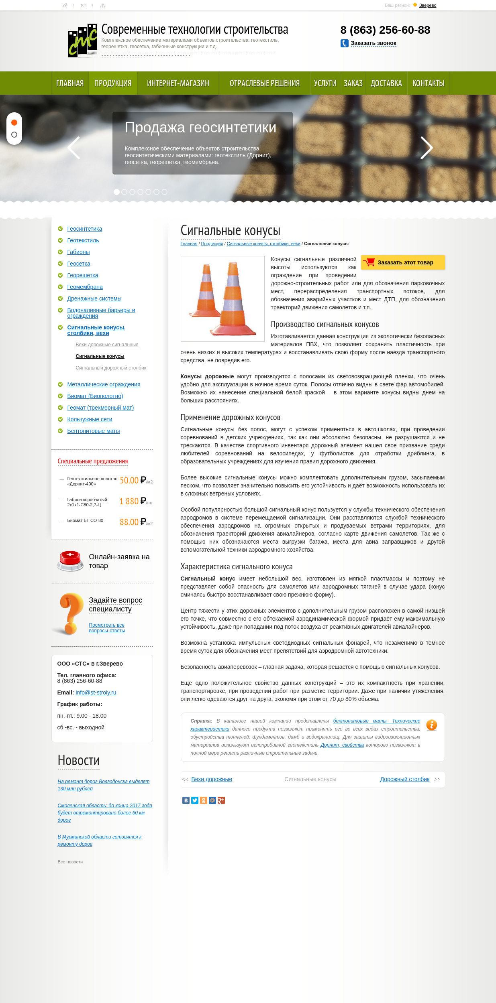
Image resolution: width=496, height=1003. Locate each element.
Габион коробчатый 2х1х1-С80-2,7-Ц (87, 502)
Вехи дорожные (212, 779)
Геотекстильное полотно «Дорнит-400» (92, 481)
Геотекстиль (83, 240)
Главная (65, 5)
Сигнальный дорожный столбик (111, 368)
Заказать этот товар (406, 262)
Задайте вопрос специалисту (116, 604)
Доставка (386, 83)
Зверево (428, 5)
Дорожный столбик (405, 779)
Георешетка (82, 275)
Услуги (325, 83)
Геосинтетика (84, 228)
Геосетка (78, 263)
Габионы (78, 252)
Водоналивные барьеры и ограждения (101, 313)
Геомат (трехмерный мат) (100, 407)
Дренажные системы (94, 298)
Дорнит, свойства (342, 745)
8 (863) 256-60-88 (386, 30)
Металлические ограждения (104, 384)
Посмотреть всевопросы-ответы (107, 627)
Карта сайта (102, 5)
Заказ (353, 83)
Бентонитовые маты (93, 431)
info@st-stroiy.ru (96, 692)
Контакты (83, 5)
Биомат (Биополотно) (95, 396)
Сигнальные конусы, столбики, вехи (263, 243)
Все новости (70, 861)
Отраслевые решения (265, 83)
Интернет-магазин (178, 83)
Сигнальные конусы (100, 356)
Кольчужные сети (89, 419)
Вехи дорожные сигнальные (107, 344)
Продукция (113, 83)
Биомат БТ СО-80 (85, 520)
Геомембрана (85, 287)
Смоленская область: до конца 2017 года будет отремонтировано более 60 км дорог (105, 813)
